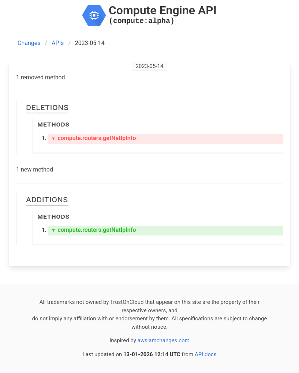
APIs (58, 42)
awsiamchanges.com (164, 340)
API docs (206, 354)
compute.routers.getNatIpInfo (93, 138)
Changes (29, 42)
